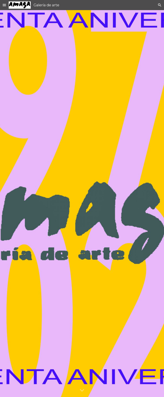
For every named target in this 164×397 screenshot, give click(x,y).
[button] (4, 5)
